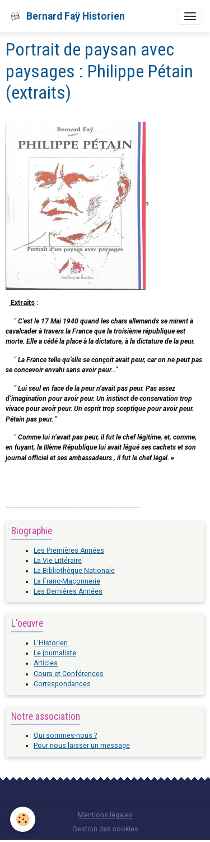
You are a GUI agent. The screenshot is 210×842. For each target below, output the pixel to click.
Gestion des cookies (105, 829)
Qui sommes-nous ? (65, 735)
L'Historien (51, 643)
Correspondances (62, 684)
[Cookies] (22, 819)
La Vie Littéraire (58, 561)
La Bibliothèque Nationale (74, 571)
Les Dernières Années (68, 591)
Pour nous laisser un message (82, 746)
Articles (46, 663)
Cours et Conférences (69, 674)
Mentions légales (105, 815)
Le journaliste (55, 653)
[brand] (66, 16)
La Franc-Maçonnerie (67, 581)
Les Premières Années (69, 550)
